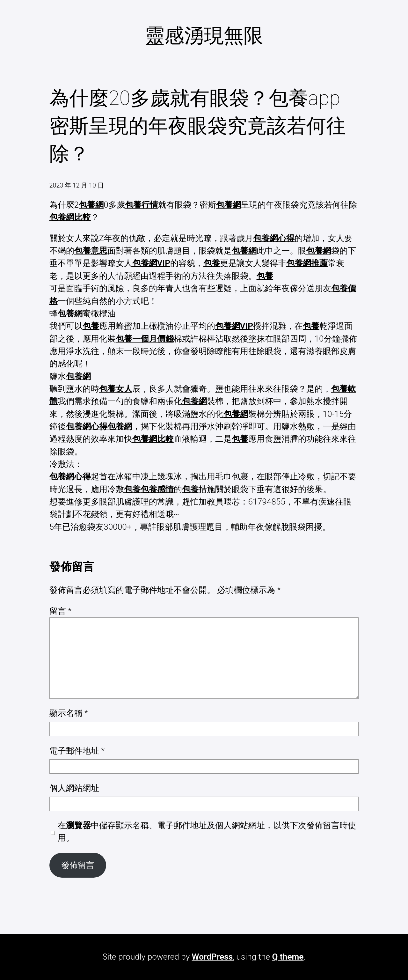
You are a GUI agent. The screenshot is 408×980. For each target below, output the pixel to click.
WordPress (212, 957)
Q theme (287, 957)
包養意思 (90, 250)
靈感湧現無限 (204, 35)
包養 (211, 263)
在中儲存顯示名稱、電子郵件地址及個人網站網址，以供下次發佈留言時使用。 (207, 832)
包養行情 (141, 205)
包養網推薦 (307, 263)
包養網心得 (274, 238)
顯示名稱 (68, 713)
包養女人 (115, 389)
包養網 (91, 205)
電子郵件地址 (77, 750)
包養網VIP (151, 263)
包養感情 (157, 489)
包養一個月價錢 (145, 338)
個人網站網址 (74, 788)
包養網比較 (70, 217)
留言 (60, 611)
